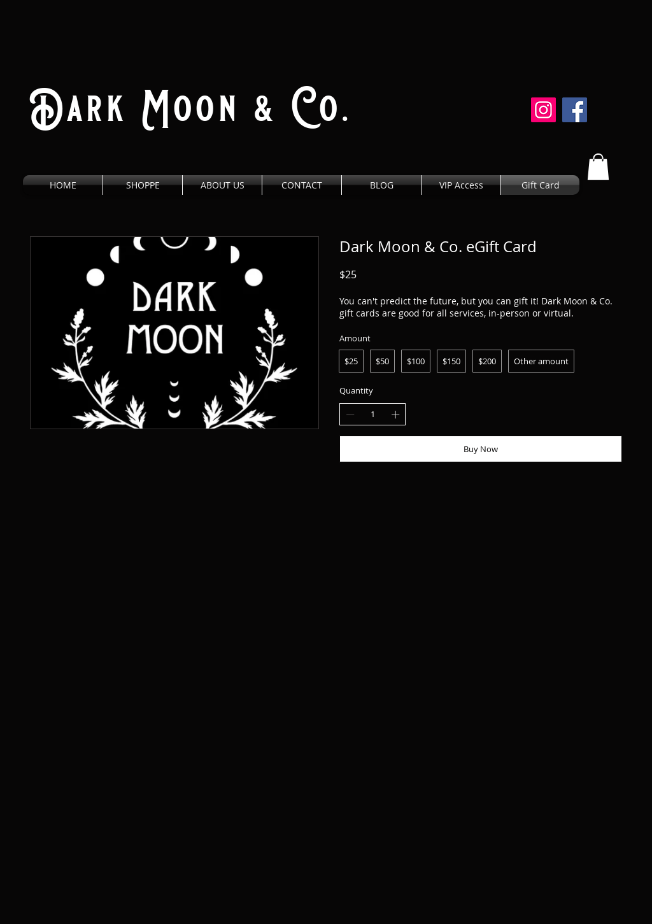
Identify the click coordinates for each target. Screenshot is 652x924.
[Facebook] (574, 109)
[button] (598, 166)
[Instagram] (543, 109)
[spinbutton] (373, 414)
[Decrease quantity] (350, 414)
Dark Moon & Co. (191, 108)
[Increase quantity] (395, 414)
